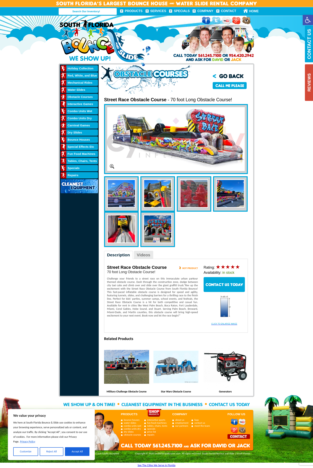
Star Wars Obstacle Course (176, 391)
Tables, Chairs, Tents (82, 161)
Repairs (73, 175)
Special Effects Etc (81, 146)
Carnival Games (79, 125)
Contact (228, 11)
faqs (196, 419)
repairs (150, 434)
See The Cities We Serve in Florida (157, 465)
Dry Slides (75, 132)
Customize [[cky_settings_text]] (26, 451)
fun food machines (156, 422)
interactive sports (156, 419)
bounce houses (131, 419)
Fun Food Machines (81, 153)
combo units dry (132, 428)
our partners (181, 425)
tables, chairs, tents (157, 425)
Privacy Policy (27, 441)
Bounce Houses (79, 139)
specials (151, 428)
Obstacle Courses (80, 97)
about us (179, 419)
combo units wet (132, 425)
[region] (51, 434)
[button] (308, 20)
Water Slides (76, 89)
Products (134, 11)
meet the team (202, 425)
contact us (199, 422)
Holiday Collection (80, 68)
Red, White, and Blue (82, 75)
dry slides (129, 431)
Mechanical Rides (80, 82)
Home (251, 11)
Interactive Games (80, 104)
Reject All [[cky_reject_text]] (51, 451)
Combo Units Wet (80, 111)
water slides (130, 422)
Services (158, 11)
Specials (182, 11)
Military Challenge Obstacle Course (127, 391)
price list (151, 431)
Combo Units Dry (80, 118)
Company (205, 11)
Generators (225, 391)
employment (181, 422)
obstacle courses (132, 434)
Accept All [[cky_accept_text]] (77, 451)
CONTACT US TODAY (224, 284)
